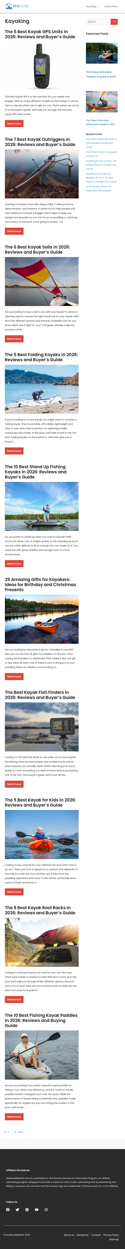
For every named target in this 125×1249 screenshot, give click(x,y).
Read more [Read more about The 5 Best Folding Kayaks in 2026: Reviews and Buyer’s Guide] (14, 451)
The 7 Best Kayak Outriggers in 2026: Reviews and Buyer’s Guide (40, 141)
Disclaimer (83, 1235)
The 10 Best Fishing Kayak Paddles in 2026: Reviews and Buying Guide (41, 1020)
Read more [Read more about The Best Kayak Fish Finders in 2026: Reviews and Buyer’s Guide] (14, 784)
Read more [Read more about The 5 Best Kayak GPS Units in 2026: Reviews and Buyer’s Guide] (14, 123)
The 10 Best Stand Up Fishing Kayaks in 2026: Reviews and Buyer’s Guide (35, 472)
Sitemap (114, 1239)
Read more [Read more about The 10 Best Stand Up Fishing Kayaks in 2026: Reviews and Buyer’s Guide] (14, 563)
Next (22, 1132)
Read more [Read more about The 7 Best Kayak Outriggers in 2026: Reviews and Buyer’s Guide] (14, 231)
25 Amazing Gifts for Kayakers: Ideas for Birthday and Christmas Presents (40, 584)
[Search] (114, 22)
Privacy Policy (111, 1235)
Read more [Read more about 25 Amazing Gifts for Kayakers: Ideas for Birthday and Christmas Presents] (14, 676)
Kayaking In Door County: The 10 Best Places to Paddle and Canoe (101, 165)
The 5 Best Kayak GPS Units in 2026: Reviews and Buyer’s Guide (40, 34)
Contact (96, 1235)
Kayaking (94, 6)
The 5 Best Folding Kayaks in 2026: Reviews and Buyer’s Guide (41, 357)
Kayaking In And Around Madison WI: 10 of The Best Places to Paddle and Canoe (101, 177)
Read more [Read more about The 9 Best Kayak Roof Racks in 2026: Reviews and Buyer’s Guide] (14, 999)
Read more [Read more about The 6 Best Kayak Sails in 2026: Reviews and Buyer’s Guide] (14, 339)
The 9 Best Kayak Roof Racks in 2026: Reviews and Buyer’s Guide (40, 910)
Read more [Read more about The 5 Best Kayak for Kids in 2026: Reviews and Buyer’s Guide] (14, 892)
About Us (69, 1235)
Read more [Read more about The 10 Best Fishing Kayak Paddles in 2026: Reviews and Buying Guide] (14, 1116)
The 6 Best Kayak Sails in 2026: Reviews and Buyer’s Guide (37, 249)
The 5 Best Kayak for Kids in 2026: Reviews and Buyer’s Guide (40, 802)
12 (15, 1132)
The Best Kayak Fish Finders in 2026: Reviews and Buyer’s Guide (40, 694)
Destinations (111, 6)
